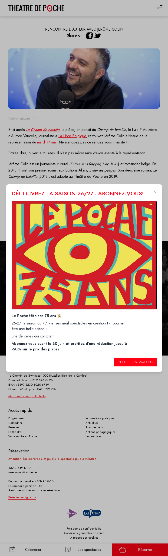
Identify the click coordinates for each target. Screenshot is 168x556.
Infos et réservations (135, 362)
